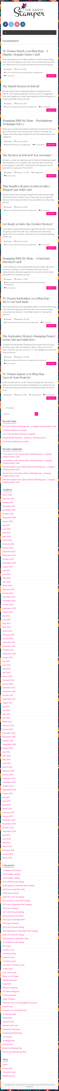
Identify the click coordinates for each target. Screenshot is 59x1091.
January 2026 (8, 502)
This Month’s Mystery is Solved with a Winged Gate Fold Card (26, 188)
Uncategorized (38, 72)
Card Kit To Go (8, 950)
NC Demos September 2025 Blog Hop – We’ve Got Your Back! (27, 300)
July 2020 (6, 752)
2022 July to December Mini (14, 919)
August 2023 (8, 612)
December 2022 (9, 642)
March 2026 (7, 495)
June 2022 (7, 665)
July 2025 (6, 525)
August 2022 (8, 657)
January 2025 (8, 548)
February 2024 (8, 589)
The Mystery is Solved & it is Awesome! (27, 155)
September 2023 (9, 608)
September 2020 (9, 744)
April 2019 (7, 805)
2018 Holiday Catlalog (11, 874)
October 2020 (8, 740)
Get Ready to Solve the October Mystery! (28, 224)
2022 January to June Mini (13, 916)
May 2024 (6, 578)
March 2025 (7, 540)
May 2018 (6, 842)
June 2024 (7, 574)
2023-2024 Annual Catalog (13, 935)
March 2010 (7, 858)
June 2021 (7, 710)
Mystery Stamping (12, 107)
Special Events (8, 1021)
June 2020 (7, 756)
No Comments (45, 107)
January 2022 (8, 684)
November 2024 (9, 555)
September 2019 (9, 790)
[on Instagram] (22, 24)
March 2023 (7, 631)
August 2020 (8, 748)
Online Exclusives (9, 995)
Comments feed (9, 1072)
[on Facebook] (5, 24)
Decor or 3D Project (11, 976)
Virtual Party (41, 360)
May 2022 (6, 669)
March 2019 (7, 808)
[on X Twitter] (11, 24)
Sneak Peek (7, 1018)
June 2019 (7, 801)
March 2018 (7, 846)
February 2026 (8, 498)
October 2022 (8, 650)
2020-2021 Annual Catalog (13, 897)
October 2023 (8, 604)
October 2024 (8, 559)
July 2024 (6, 570)
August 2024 (8, 566)
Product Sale (8, 1006)
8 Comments (46, 322)
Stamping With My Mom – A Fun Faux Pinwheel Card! (26, 260)
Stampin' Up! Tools (10, 1025)
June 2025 (7, 529)
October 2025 (8, 514)
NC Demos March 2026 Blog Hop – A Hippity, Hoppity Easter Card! (25, 52)
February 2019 (8, 812)
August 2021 (8, 703)
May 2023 (6, 623)
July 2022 (6, 661)
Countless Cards (9, 961)
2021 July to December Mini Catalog (17, 904)
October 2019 (8, 786)
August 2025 (8, 521)
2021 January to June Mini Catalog (16, 900)
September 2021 (9, 699)
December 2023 (9, 597)
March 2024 (7, 585)
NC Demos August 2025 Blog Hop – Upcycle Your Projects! (24, 375)
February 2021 (8, 725)
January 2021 (8, 729)
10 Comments (49, 395)
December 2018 (9, 820)
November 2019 (9, 782)
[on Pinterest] (17, 24)
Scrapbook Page (9, 1014)
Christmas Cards (9, 953)
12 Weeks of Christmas (12, 870)
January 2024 (8, 593)
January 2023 (8, 638)
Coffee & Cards (9, 957)
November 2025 (9, 510)
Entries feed (7, 1068)
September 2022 (9, 653)
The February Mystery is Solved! (15, 441)
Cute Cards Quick (12, 72)
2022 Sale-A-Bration (11, 923)
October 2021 (8, 695)
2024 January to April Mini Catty (15, 938)
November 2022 (9, 646)
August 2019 (8, 793)
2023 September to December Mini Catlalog (20, 931)
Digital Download (10, 980)
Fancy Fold (9, 210)
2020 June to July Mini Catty (14, 889)
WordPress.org (9, 1076)
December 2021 (9, 687)
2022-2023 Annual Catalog (13, 927)
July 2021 (6, 706)
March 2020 (7, 767)
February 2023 (8, 635)
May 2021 (6, 714)
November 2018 (9, 824)
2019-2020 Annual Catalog (13, 882)
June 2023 (7, 619)
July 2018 (6, 835)
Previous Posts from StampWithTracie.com (20, 1003)
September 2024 (9, 563)
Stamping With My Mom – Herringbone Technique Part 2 (28, 122)
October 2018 (8, 827)
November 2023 (9, 601)
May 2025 (6, 532)
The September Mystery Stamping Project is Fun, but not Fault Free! (29, 337)
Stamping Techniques (13, 145)
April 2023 (7, 627)
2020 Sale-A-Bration (11, 893)
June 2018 (7, 839)
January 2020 (8, 774)
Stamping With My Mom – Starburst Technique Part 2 (24, 438)
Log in (5, 1064)
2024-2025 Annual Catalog (13, 942)
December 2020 (9, 733)
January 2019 (8, 816)
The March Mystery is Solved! (21, 86)
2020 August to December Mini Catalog (18, 885)
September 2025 (9, 517)
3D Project (7, 946)
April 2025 (7, 536)
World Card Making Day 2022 (14, 1052)
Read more (51, 76)
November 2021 (9, 691)
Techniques (22, 107)
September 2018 (9, 831)
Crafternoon (8, 969)
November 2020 (9, 737)
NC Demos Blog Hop (25, 72)
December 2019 (9, 778)
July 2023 (6, 616)
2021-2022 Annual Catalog (13, 912)
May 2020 (6, 759)
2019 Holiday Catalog (11, 878)
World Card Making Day (12, 1048)
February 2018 (8, 850)
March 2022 (7, 676)
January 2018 (8, 854)
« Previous (9, 408)
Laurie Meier (8, 460)
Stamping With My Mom (29, 282)
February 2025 (8, 544)
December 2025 (9, 506)
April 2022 (7, 672)
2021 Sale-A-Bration (11, 908)
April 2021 (7, 718)
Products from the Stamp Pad (15, 1010)
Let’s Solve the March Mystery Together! (19, 434)
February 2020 (8, 771)
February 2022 (8, 680)
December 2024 (9, 551)
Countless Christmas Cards (13, 965)
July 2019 (6, 797)
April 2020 (7, 763)
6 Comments (10, 76)
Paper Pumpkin (9, 999)
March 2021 (7, 721)
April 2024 (7, 582)
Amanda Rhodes (9, 467)
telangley (9, 69)
